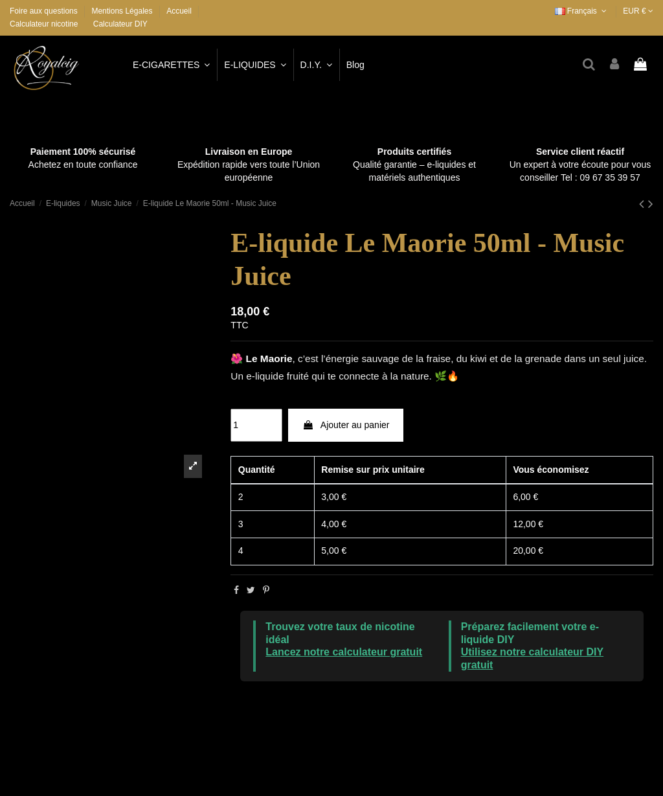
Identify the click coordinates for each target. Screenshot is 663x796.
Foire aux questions (45, 11)
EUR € (638, 11)
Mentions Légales (122, 11)
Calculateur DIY (120, 23)
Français (582, 11)
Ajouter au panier (346, 425)
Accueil (179, 11)
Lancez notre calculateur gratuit (343, 651)
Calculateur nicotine (44, 23)
